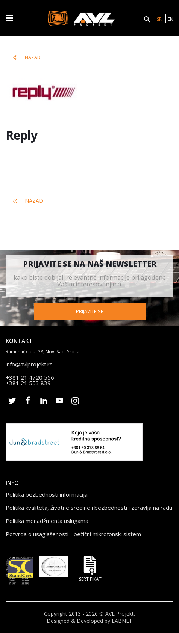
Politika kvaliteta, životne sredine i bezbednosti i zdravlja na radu (89, 507)
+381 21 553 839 (28, 383)
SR (159, 19)
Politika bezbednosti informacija (47, 494)
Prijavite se (89, 311)
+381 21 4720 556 (30, 377)
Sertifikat (90, 569)
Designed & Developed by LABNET (89, 621)
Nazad (27, 57)
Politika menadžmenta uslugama (47, 520)
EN (170, 19)
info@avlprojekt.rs (29, 364)
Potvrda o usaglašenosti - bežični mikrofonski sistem (73, 534)
